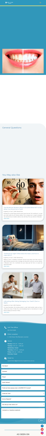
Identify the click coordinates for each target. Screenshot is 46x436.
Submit (42, 420)
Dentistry (18, 305)
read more (6, 218)
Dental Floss (20, 211)
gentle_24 (7, 211)
